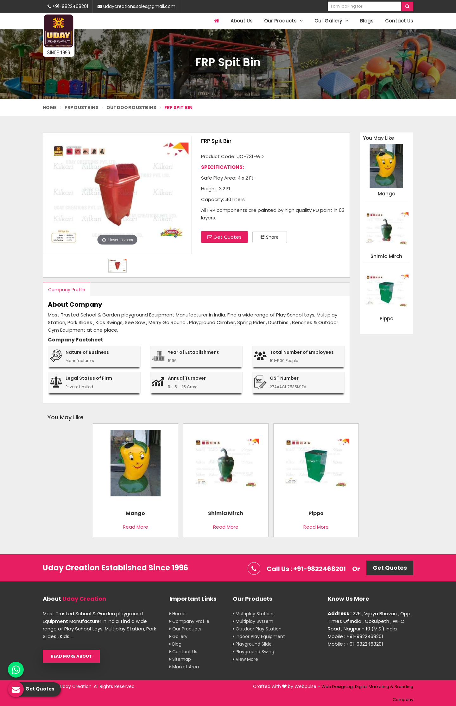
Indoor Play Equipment (259, 636)
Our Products (283, 20)
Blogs (367, 20)
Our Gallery (331, 20)
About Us (242, 20)
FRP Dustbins (81, 107)
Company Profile (66, 289)
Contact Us (399, 20)
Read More (135, 527)
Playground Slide (252, 644)
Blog (175, 644)
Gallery (178, 636)
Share (270, 237)
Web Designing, (337, 687)
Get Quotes (224, 237)
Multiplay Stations (254, 614)
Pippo (386, 319)
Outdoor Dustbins (131, 107)
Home (50, 107)
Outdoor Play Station (257, 629)
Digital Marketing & (374, 687)
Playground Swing (253, 651)
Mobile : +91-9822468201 (355, 636)
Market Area (184, 667)
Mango (386, 194)
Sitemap (180, 659)
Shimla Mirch (386, 256)
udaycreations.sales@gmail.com (136, 6)
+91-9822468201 (68, 6)
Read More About (71, 656)
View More (245, 659)
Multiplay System (253, 621)
